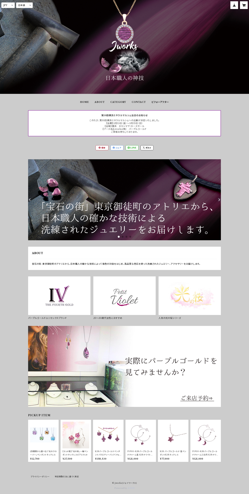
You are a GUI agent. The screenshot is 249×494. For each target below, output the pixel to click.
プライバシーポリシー (40, 476)
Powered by (124, 488)
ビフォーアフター (160, 102)
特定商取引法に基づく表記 (67, 476)
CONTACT (139, 102)
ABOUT (100, 102)
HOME (84, 102)
